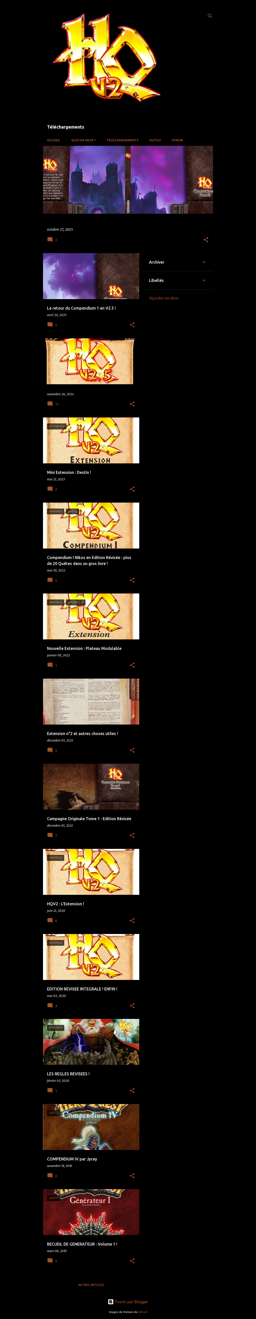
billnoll (142, 1312)
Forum (177, 140)
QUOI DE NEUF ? (83, 140)
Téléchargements (122, 140)
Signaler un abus (163, 298)
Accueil (53, 140)
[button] (206, 240)
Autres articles (91, 1285)
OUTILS (155, 140)
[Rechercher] (210, 16)
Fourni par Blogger (128, 1302)
